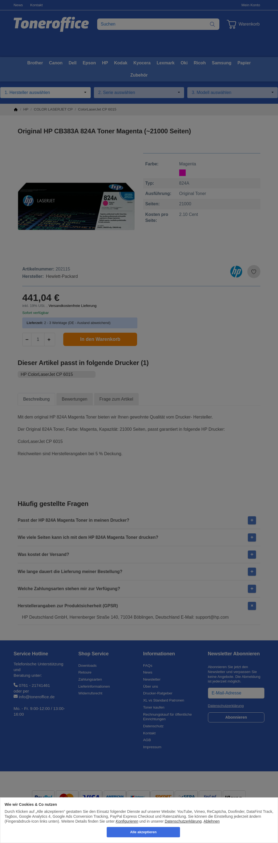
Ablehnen (212, 821)
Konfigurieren (127, 821)
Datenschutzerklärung (183, 821)
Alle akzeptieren (143, 832)
